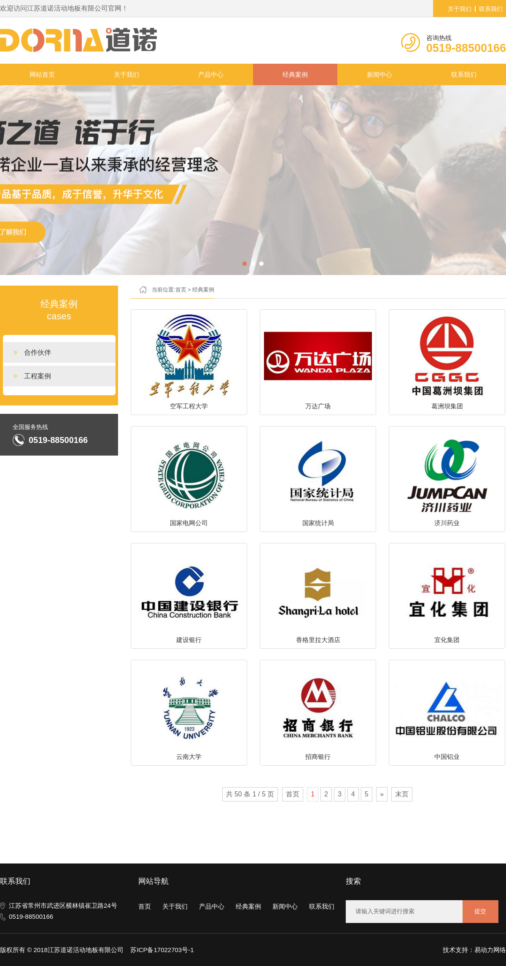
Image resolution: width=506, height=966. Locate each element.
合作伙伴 (37, 352)
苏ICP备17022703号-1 (162, 949)
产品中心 (210, 74)
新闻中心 (379, 74)
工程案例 (37, 376)
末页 (402, 794)
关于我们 (459, 9)
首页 (180, 289)
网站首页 (42, 74)
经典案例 (295, 74)
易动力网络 (490, 949)
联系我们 (491, 9)
